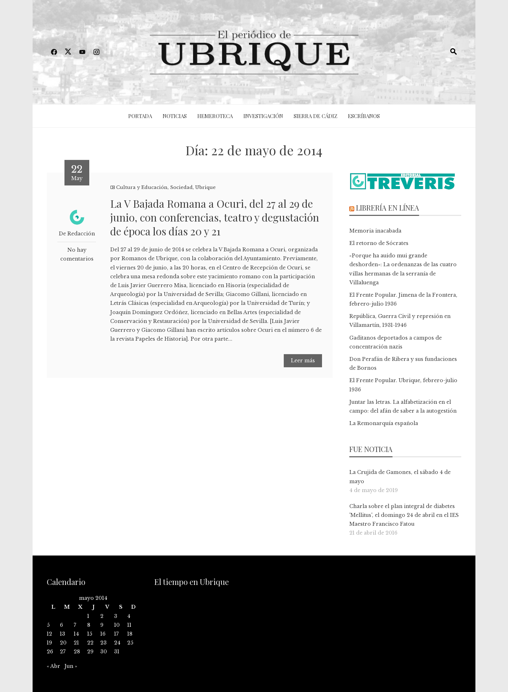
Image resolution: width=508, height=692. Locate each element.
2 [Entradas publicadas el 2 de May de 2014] (101, 616)
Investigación (263, 115)
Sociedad (181, 187)
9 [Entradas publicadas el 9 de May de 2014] (101, 625)
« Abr (53, 666)
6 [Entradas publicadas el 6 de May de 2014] (61, 625)
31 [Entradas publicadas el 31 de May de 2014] (116, 651)
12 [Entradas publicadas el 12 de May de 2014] (49, 634)
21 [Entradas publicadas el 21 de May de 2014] (76, 643)
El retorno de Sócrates (378, 243)
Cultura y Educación (142, 187)
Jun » (70, 666)
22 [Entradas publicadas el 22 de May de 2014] (90, 643)
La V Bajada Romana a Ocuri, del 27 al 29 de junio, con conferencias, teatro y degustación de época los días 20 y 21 (214, 217)
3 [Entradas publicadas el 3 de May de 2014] (115, 616)
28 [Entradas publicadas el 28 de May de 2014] (77, 651)
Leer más (303, 360)
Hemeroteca (215, 115)
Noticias (175, 115)
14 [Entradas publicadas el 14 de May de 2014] (76, 634)
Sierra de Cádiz (315, 115)
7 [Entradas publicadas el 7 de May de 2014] (75, 625)
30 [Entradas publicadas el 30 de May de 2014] (103, 651)
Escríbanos (364, 115)
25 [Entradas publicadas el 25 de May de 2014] (130, 643)
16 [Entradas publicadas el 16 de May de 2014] (103, 634)
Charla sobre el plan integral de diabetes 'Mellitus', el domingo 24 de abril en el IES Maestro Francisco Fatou (404, 515)
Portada (140, 115)
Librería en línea (387, 207)
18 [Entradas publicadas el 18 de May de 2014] (129, 634)
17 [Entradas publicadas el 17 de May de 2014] (116, 634)
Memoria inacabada (375, 231)
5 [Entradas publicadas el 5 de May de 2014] (48, 625)
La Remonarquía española (383, 423)
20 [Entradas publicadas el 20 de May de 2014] (63, 643)
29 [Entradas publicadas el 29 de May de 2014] (90, 651)
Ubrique (205, 187)
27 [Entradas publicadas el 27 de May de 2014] (63, 651)
